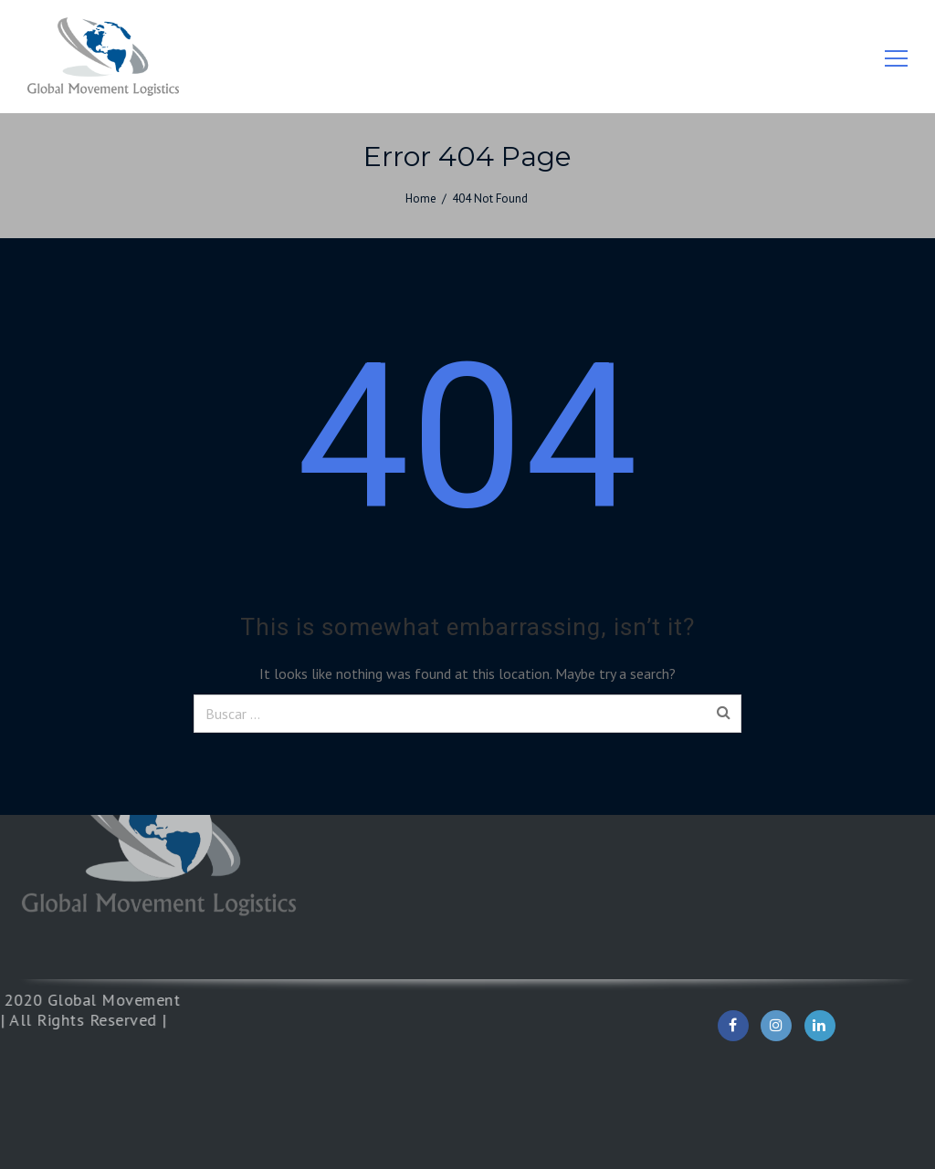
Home (420, 198)
